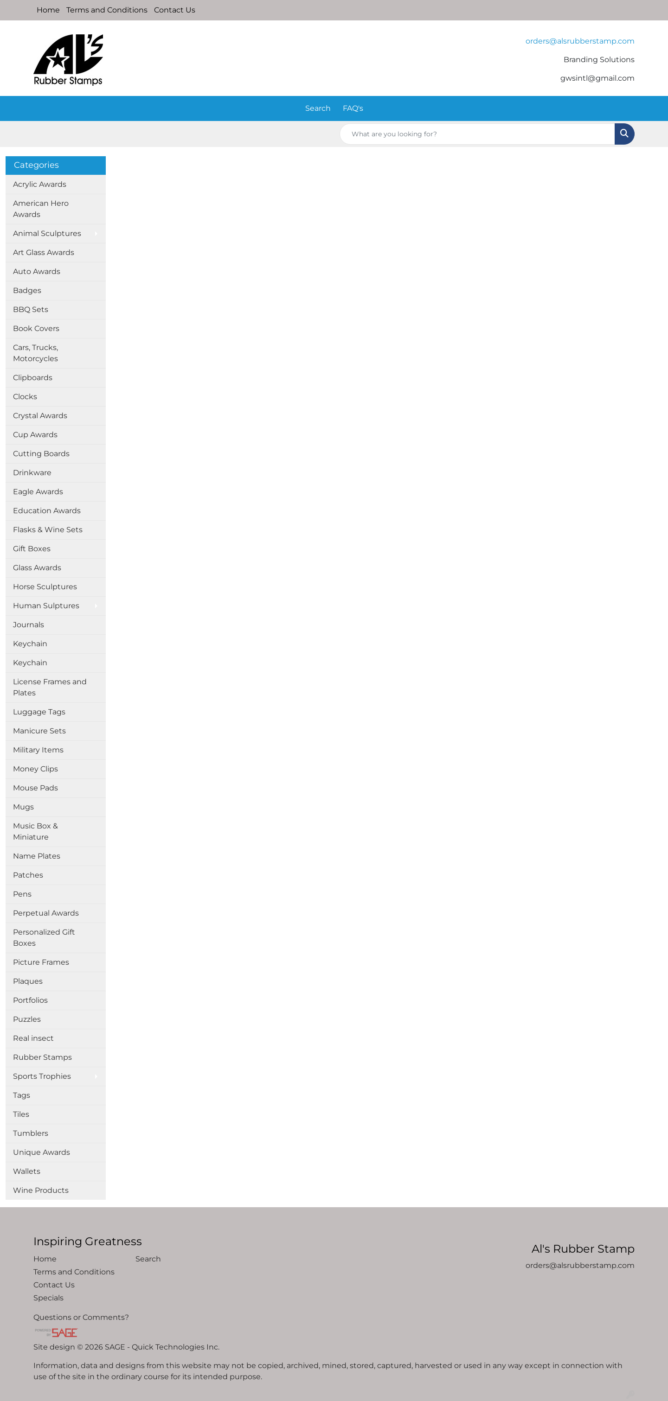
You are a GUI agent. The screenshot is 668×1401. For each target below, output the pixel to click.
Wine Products (41, 1190)
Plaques (28, 981)
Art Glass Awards (43, 252)
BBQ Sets (30, 309)
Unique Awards (41, 1152)
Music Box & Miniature (35, 831)
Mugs (23, 806)
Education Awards (47, 510)
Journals (28, 624)
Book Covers (36, 328)
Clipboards (32, 377)
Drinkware (32, 472)
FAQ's (353, 108)
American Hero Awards (41, 209)
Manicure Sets (39, 730)
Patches (28, 875)
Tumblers (30, 1133)
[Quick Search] (477, 134)
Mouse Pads (35, 787)
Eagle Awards (38, 491)
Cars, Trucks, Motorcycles (35, 353)
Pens (22, 894)
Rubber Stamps (42, 1057)
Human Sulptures (46, 605)
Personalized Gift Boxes (44, 938)
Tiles (21, 1114)
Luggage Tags (39, 711)
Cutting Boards (41, 453)
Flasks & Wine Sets (48, 529)
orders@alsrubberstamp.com (580, 41)
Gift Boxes (32, 548)
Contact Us (174, 10)
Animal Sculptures (47, 233)
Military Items (38, 749)
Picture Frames (41, 962)
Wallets (26, 1171)
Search (318, 108)
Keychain (30, 643)
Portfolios (30, 1000)
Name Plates (36, 856)
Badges (27, 290)
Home (48, 10)
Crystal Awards (40, 415)
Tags (21, 1095)
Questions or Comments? (81, 1317)
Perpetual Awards (46, 913)
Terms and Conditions (107, 10)
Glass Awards (37, 567)
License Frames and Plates (50, 687)
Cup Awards (35, 434)
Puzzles (27, 1019)
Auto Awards (36, 271)
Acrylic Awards (39, 184)
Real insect (33, 1038)
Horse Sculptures (45, 586)
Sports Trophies (42, 1076)
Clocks (25, 396)
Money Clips (35, 768)
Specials (48, 1297)
